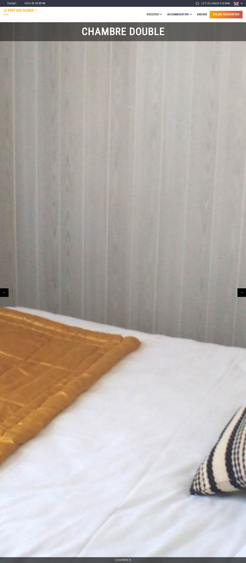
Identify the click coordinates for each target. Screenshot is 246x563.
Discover (154, 14)
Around (202, 14)
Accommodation (179, 14)
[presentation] (4, 292)
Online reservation (226, 14)
